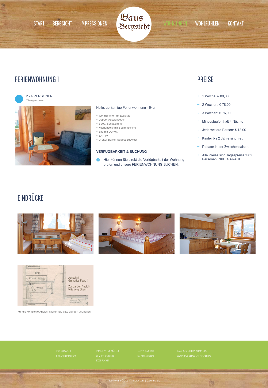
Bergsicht (62, 23)
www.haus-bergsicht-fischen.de (194, 355)
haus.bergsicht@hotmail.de (192, 351)
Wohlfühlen (207, 23)
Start (39, 23)
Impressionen (93, 23)
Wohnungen (175, 23)
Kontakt (236, 23)
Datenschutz (153, 380)
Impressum (138, 380)
